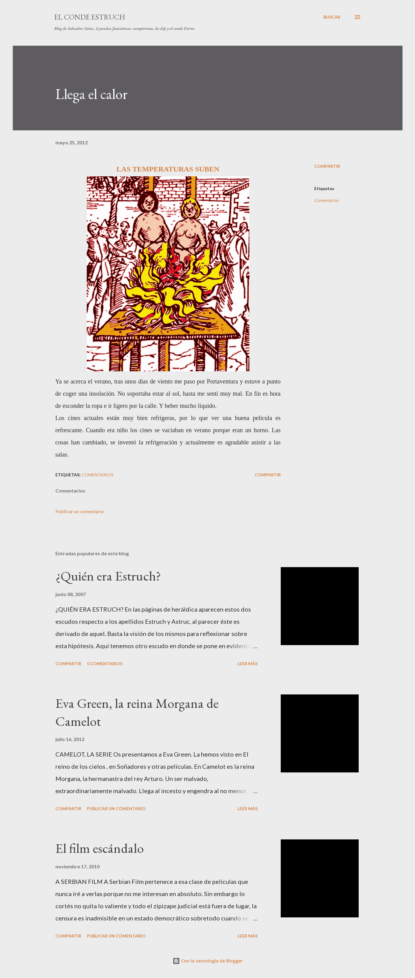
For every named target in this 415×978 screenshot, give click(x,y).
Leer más (247, 663)
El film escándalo (99, 848)
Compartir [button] (327, 166)
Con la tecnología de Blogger (208, 961)
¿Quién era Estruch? (108, 575)
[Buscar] (331, 17)
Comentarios (326, 200)
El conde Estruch (89, 17)
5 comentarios (104, 663)
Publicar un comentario (79, 511)
